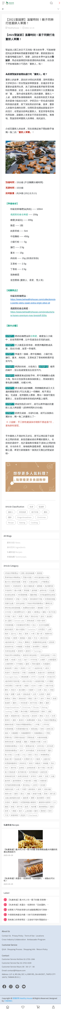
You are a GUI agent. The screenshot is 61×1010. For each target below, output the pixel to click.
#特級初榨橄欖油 (11, 573)
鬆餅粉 (7, 586)
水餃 (44, 741)
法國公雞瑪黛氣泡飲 (12, 798)
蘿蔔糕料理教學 (45, 802)
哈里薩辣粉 (9, 599)
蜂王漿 (50, 767)
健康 (6, 715)
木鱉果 (37, 759)
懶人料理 (8, 754)
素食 (16, 668)
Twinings (37, 651)
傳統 (48, 698)
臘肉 (36, 811)
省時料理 (43, 590)
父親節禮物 (9, 663)
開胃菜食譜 (9, 741)
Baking (22, 522)
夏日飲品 (26, 785)
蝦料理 (13, 767)
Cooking (34, 522)
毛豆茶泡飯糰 (44, 625)
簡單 (43, 711)
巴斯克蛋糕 (36, 663)
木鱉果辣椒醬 (42, 737)
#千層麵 (50, 681)
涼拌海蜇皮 (30, 750)
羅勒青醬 (33, 594)
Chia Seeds (32, 815)
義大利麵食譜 (29, 586)
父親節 (42, 659)
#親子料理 (49, 685)
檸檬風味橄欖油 (11, 746)
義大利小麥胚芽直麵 (12, 581)
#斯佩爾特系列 (19, 612)
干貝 (6, 815)
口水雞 (16, 754)
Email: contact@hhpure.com (13, 970)
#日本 (33, 685)
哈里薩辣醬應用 (11, 763)
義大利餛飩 (20, 629)
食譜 (31, 506)
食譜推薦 (31, 672)
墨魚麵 (34, 590)
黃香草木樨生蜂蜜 (30, 655)
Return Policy (42, 949)
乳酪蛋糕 (46, 663)
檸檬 (48, 798)
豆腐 (46, 776)
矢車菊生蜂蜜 (10, 651)
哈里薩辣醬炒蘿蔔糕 (28, 802)
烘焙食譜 (22, 512)
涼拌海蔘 (49, 746)
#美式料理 (44, 638)
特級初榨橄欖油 (50, 720)
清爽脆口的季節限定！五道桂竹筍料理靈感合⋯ (26, 919)
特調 (24, 789)
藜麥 (24, 581)
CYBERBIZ (8, 1001)
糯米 (20, 811)
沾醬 (49, 711)
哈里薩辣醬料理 (22, 728)
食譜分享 (41, 672)
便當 (17, 599)
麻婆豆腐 (43, 772)
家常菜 (33, 776)
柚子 (26, 659)
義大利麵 (17, 590)
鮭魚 (26, 806)
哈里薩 (27, 646)
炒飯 (52, 776)
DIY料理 (8, 612)
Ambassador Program (36, 939)
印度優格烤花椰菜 (23, 625)
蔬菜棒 (34, 715)
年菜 (21, 746)
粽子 (47, 607)
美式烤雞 (24, 711)
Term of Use (29, 935)
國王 (45, 689)
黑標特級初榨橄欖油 (12, 577)
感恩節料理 (9, 646)
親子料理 (34, 512)
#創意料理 (38, 668)
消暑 (28, 793)
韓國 (30, 698)
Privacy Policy (17, 935)
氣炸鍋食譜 (33, 772)
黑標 (45, 793)
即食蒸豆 (22, 763)
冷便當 (24, 599)
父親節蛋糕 (52, 659)
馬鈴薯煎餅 (49, 586)
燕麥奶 (23, 668)
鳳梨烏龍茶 (9, 629)
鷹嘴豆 (27, 642)
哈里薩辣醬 (9, 728)
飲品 (39, 720)
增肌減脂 (34, 728)
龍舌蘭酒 (40, 798)
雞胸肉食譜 (9, 724)
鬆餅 (6, 633)
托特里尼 (41, 629)
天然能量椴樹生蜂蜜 (47, 594)
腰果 (14, 720)
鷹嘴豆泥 (48, 603)
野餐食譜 (30, 737)
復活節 (49, 616)
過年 (42, 698)
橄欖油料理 (30, 746)
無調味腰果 (31, 720)
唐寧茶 (28, 651)
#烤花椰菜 (9, 685)
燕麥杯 (7, 672)
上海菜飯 (28, 811)
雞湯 (52, 806)
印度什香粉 (41, 620)
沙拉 (24, 754)
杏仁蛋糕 (8, 620)
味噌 (42, 728)
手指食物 (8, 590)
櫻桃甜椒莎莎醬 (36, 599)
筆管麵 (26, 590)
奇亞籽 (23, 815)
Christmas (41, 517)
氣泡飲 (42, 785)
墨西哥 (7, 780)
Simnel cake (19, 620)
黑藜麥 (43, 811)
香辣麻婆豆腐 (10, 776)
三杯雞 (36, 724)
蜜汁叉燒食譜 (10, 772)
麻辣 (40, 776)
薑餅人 (10, 512)
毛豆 (19, 659)
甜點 (14, 698)
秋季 (53, 715)
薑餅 (10, 517)
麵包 (6, 689)
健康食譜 (50, 672)
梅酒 (20, 616)
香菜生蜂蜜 (20, 603)
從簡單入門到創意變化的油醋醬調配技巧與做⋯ (26, 909)
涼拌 (21, 750)
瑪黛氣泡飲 (9, 789)
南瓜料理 (25, 715)
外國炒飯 (27, 780)
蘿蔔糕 (15, 802)
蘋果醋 (39, 573)
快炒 (6, 767)
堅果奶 (7, 720)
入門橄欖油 (44, 581)
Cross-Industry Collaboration (14, 939)
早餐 (24, 672)
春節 (48, 694)
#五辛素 (41, 676)
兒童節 (30, 689)
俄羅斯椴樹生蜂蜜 (39, 642)
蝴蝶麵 (39, 586)
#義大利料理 (27, 681)
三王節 (38, 689)
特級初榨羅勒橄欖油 (23, 724)
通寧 (39, 789)
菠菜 (42, 616)
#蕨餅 (26, 685)
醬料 (50, 750)
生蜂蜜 (21, 767)
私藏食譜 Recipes (14, 552)
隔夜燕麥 (16, 672)
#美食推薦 (24, 676)
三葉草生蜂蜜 (44, 655)
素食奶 (21, 720)
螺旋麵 (40, 607)
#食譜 (13, 659)
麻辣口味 (49, 728)
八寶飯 (13, 811)
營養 (6, 659)
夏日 (22, 793)
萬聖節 (44, 646)
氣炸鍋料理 (22, 772)
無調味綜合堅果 (29, 607)
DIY (54, 802)
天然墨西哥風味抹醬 (12, 785)
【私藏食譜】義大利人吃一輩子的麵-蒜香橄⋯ (26, 899)
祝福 (6, 694)
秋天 (47, 715)
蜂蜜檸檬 (14, 815)
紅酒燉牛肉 (28, 759)
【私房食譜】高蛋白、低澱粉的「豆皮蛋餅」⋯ (26, 904)
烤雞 (16, 711)
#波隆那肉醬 (39, 681)
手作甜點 (19, 663)
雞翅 (6, 806)
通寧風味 (31, 789)
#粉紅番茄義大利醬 (41, 577)
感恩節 (51, 642)
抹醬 (35, 780)
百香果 (7, 802)
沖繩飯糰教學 (25, 733)
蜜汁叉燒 (41, 767)
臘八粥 (39, 633)
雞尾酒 (25, 798)
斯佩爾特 (36, 646)
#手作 (33, 676)
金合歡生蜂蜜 (10, 594)
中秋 (54, 655)
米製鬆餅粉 (17, 586)
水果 (17, 789)
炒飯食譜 (43, 780)
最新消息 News (13, 542)
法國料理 (46, 759)
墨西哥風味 (17, 780)
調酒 (32, 798)
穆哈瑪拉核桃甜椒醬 (12, 607)
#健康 (15, 638)
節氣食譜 (30, 620)
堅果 (26, 633)
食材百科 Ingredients (16, 547)
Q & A (4, 949)
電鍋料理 (48, 633)
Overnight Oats (11, 676)
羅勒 (25, 741)
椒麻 (6, 733)
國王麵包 (22, 689)
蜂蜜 (12, 806)
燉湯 (30, 763)
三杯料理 (45, 724)
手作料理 (33, 659)
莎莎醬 (7, 616)
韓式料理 (34, 616)
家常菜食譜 (41, 750)
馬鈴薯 (33, 806)
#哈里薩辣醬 (22, 594)
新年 (50, 811)
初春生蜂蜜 (33, 581)
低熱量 (7, 638)
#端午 (40, 685)
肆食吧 (20, 651)
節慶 (12, 694)
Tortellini (31, 629)
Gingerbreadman (24, 517)
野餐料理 (8, 737)
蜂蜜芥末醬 (37, 793)
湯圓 (29, 638)
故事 (18, 694)
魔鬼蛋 (18, 741)
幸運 (52, 689)
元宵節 (41, 694)
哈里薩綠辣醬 (50, 599)
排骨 (6, 811)
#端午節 (18, 685)
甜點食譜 (22, 698)
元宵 (34, 694)
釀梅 (44, 612)
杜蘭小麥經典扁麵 (27, 573)
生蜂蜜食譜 (31, 767)
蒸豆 (36, 754)
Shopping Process (14, 949)
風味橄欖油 (43, 806)
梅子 (14, 616)
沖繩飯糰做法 (38, 733)
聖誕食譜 (17, 759)
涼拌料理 (40, 746)
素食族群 (8, 668)
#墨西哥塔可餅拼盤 (12, 681)
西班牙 (13, 689)
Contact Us (6, 935)
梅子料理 (52, 612)
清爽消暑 (47, 789)
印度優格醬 (9, 625)
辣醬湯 (37, 763)
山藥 (49, 629)
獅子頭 (19, 806)
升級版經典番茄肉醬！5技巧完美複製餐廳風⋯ (26, 914)
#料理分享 (51, 676)
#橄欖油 (37, 612)
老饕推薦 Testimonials (16, 556)
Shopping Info (29, 949)
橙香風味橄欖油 (11, 750)
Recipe (11, 522)
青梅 (26, 616)
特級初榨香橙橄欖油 (35, 603)
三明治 (19, 642)
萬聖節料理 (15, 715)
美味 (41, 715)
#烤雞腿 (19, 646)
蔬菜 (30, 754)
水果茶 (35, 785)
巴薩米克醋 (27, 577)
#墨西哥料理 (9, 642)
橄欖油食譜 (34, 711)
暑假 (16, 793)
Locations (40, 935)
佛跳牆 (22, 638)
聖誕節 (41, 506)
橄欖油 (7, 698)
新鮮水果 (8, 793)
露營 (29, 612)
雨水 (34, 625)
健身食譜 (26, 694)
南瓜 (20, 633)
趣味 (45, 512)
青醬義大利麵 (35, 741)
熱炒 (52, 763)
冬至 (35, 638)
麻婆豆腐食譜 (23, 776)
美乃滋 (52, 793)
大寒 (32, 633)
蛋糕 (27, 663)
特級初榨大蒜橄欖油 (12, 655)
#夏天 (47, 668)
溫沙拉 (13, 633)
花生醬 (51, 590)
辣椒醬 (45, 763)
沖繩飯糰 (14, 733)
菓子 (36, 698)
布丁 (30, 668)
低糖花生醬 (9, 603)
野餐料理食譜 (19, 737)
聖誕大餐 (8, 759)
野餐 (48, 733)
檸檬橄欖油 (45, 754)
